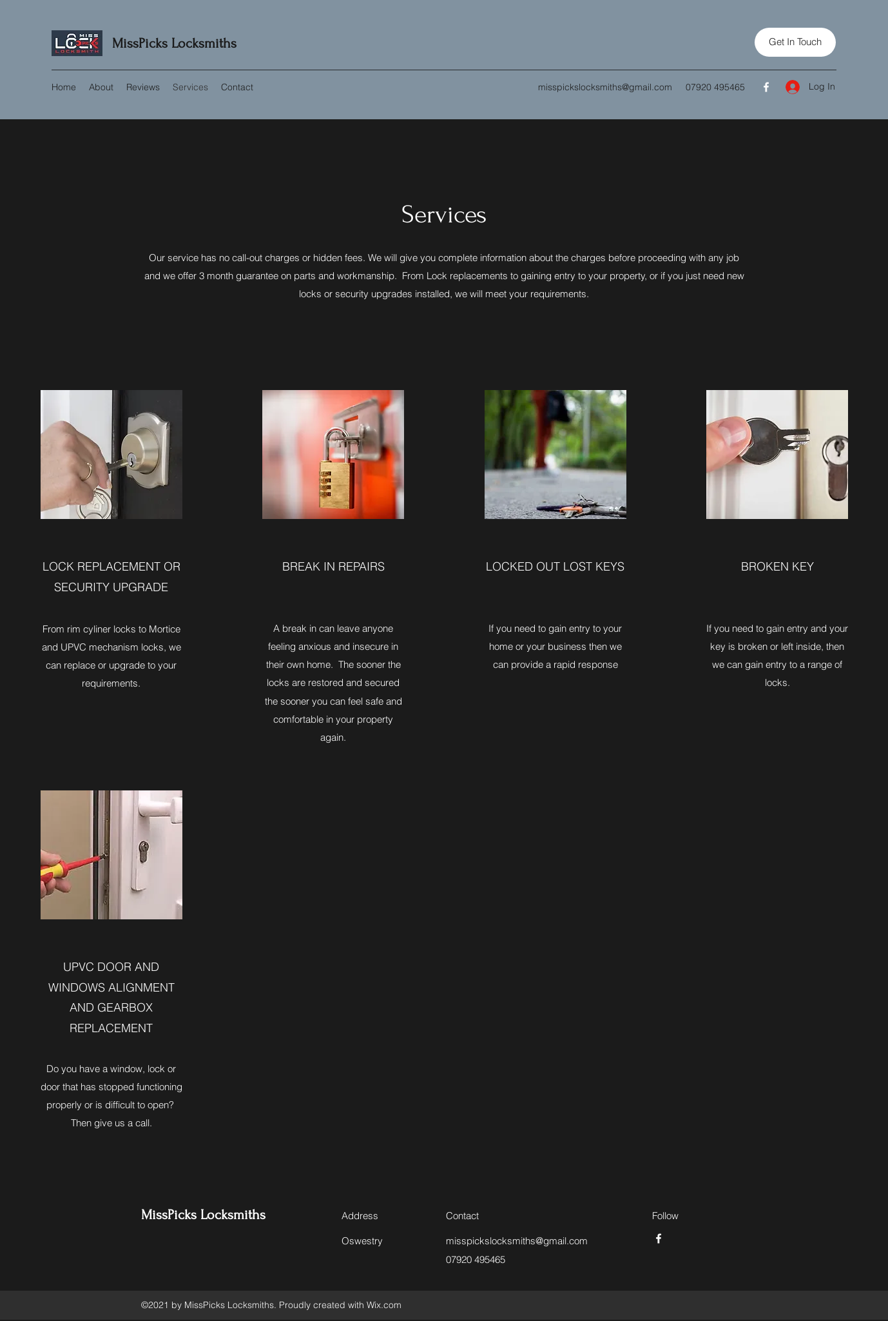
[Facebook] (766, 87)
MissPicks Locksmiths (174, 43)
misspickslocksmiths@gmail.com (605, 87)
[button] (795, 42)
